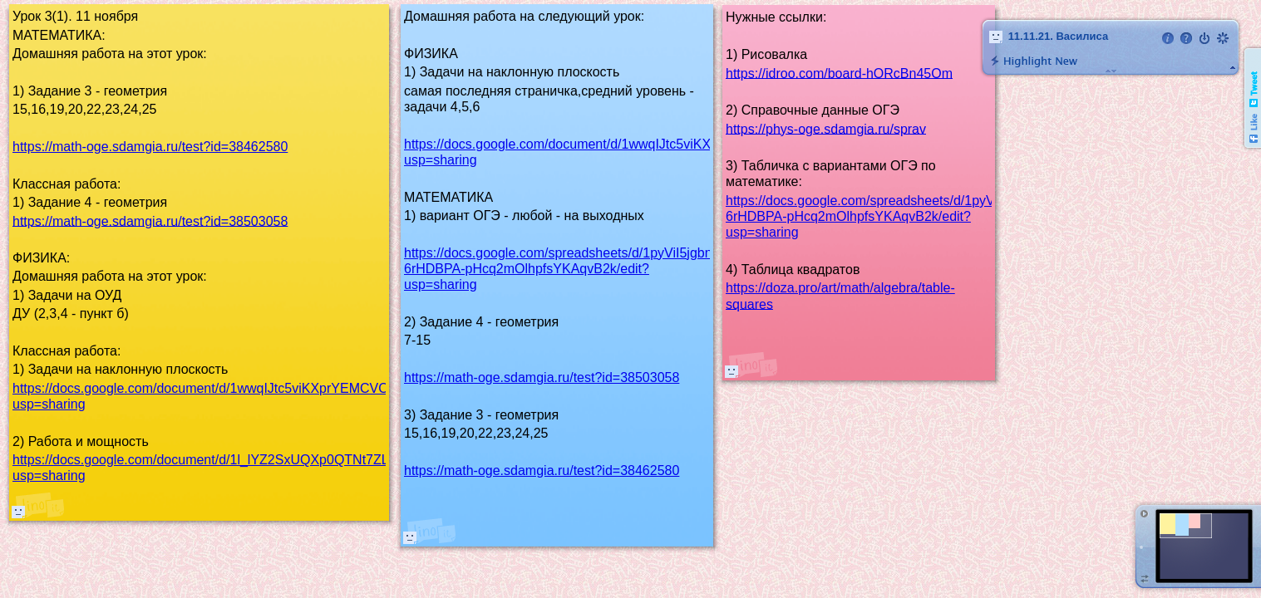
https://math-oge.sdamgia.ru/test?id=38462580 (541, 470)
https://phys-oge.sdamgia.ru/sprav (826, 128)
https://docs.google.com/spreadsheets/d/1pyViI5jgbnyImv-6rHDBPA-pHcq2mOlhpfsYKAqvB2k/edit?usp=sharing (574, 269)
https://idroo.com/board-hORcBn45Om (839, 73)
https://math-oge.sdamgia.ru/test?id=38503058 (541, 377)
